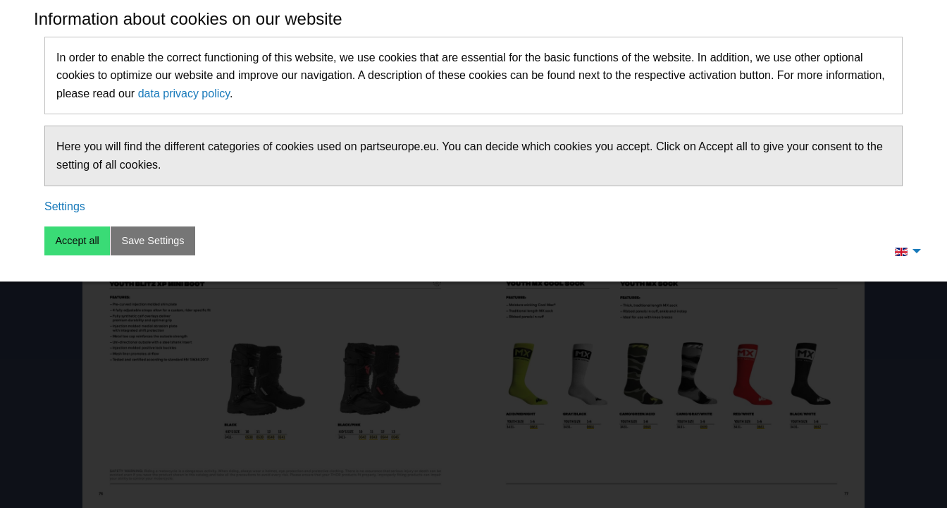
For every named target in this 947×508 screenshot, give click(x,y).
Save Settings (153, 240)
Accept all (77, 240)
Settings (64, 206)
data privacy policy (184, 93)
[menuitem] (904, 251)
